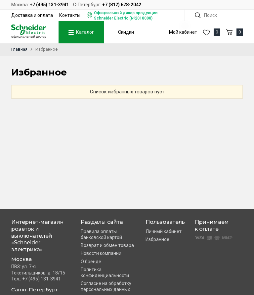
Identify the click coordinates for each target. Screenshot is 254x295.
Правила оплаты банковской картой (101, 234)
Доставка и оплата (32, 15)
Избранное (157, 239)
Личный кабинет (164, 231)
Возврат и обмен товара (107, 245)
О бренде (91, 261)
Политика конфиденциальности (105, 272)
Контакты (69, 15)
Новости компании (101, 253)
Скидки (126, 32)
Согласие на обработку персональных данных (106, 286)
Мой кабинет (183, 32)
